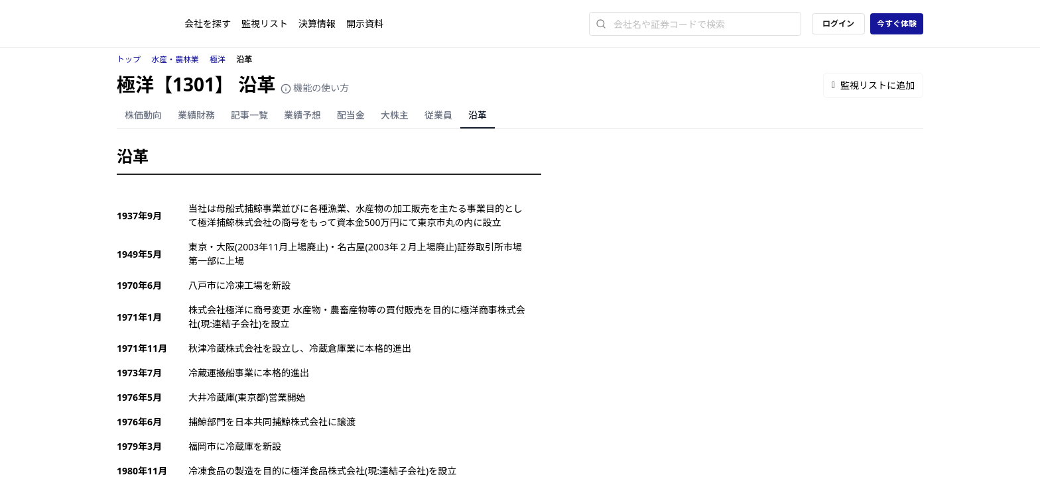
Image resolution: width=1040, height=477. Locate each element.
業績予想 (302, 115)
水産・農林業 (175, 59)
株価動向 (143, 115)
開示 (364, 23)
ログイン (838, 23)
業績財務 (196, 115)
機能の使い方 (315, 87)
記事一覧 (249, 115)
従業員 (438, 115)
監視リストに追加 (873, 85)
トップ (129, 59)
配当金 (351, 115)
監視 (264, 23)
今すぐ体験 (897, 23)
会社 (207, 23)
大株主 (395, 115)
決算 (317, 23)
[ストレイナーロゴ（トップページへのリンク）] (150, 24)
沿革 (477, 115)
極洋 (218, 59)
